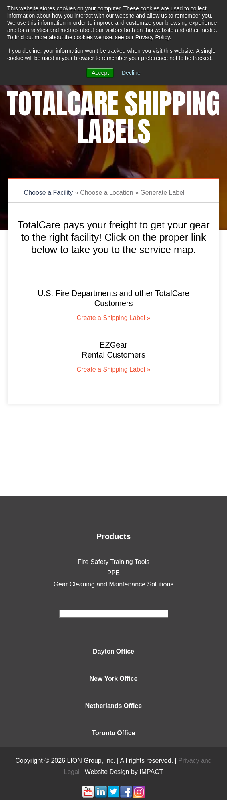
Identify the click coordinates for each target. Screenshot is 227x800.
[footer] (113, 614)
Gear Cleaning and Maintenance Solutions (114, 584)
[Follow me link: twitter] (113, 796)
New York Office (113, 678)
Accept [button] (100, 73)
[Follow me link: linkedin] (100, 796)
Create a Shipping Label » (114, 317)
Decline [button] (131, 73)
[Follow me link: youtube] (88, 796)
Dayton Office (113, 651)
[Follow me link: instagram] (139, 796)
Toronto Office (113, 733)
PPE (113, 573)
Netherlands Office (113, 705)
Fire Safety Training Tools (113, 561)
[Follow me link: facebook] (126, 796)
